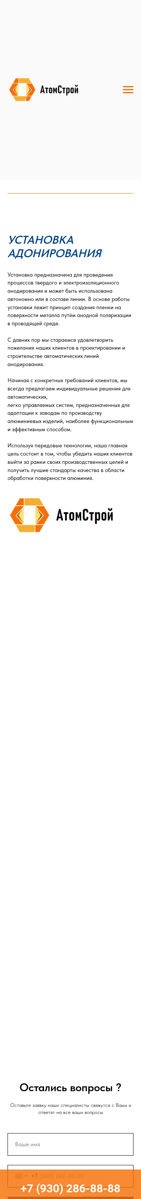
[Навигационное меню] (128, 90)
